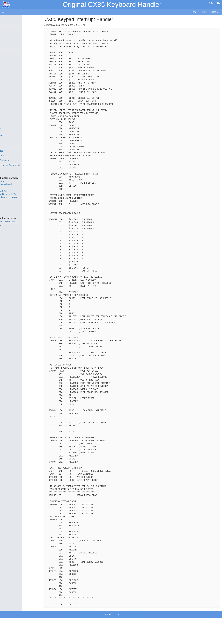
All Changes (8, 52)
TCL (10, 114)
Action (11, 69)
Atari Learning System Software (18, 160)
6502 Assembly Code (18, 135)
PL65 (10, 108)
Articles (5, 18)
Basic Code (13, 139)
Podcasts (6, 173)
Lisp (10, 92)
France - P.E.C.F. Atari (19, 181)
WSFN (11, 118)
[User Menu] (218, 3)
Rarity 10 (6, 205)
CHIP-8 (11, 121)
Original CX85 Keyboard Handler (112, 4)
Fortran (11, 85)
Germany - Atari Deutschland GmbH (26, 184)
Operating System (17, 129)
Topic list (6, 42)
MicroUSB (7, 47)
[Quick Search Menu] (211, 3)
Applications (8, 32)
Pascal (11, 101)
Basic (10, 76)
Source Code (14, 132)
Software (6, 28)
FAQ (4, 56)
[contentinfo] (195, 12)
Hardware (7, 23)
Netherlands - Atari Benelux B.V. (24, 191)
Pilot (10, 105)
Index (5, 61)
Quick (11, 111)
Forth (10, 82)
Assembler (13, 72)
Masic (11, 98)
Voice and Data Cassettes (15, 151)
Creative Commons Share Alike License (22, 218)
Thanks (5, 202)
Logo (10, 95)
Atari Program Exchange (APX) (17, 155)
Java (10, 88)
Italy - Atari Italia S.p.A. (19, 187)
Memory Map (8, 37)
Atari (6, 4)
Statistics (6, 208)
